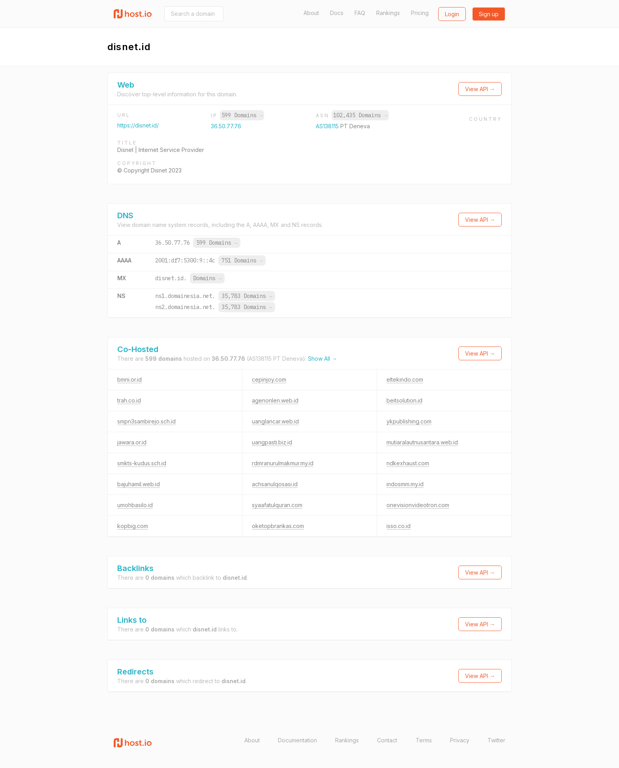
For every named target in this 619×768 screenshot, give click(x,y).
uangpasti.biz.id (272, 442)
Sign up (489, 14)
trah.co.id (129, 400)
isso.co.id (398, 526)
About (311, 12)
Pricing (420, 12)
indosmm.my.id (405, 484)
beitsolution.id (404, 400)
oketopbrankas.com (278, 526)
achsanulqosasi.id (275, 484)
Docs (336, 12)
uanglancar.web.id (275, 421)
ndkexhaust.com (407, 463)
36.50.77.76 (226, 126)
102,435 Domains (360, 115)
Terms (424, 740)
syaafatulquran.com (277, 505)
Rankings (388, 12)
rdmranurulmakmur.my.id (282, 463)
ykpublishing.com (408, 421)
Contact (387, 740)
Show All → (322, 358)
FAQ (360, 12)
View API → (480, 89)
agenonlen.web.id (275, 400)
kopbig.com (132, 526)
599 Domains (242, 115)
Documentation (297, 740)
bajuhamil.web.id (138, 484)
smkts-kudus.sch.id (141, 463)
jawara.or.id (131, 442)
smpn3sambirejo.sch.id (146, 421)
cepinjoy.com (269, 379)
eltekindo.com (404, 379)
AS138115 (328, 126)
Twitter (496, 740)
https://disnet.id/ (138, 125)
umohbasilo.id (135, 505)
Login (452, 14)
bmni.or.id (129, 379)
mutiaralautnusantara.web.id (422, 442)
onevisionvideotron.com (417, 505)
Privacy (459, 740)
